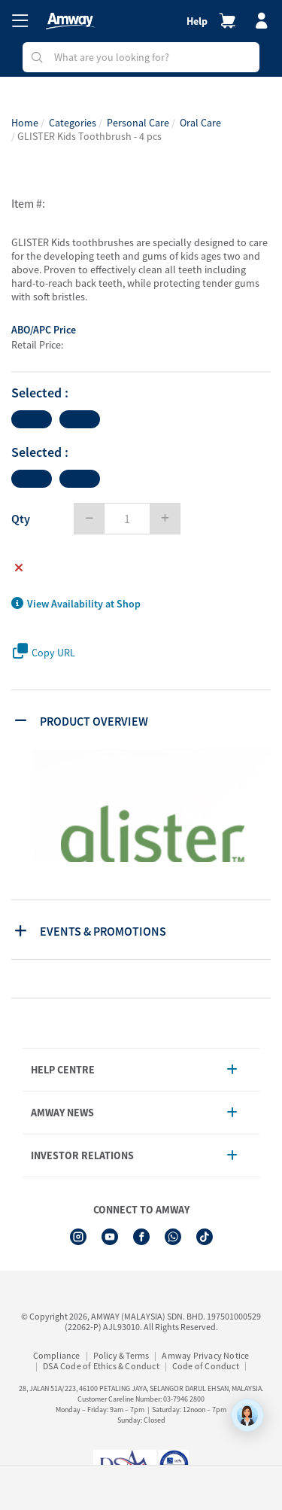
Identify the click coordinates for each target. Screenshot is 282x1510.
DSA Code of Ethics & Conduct (101, 1365)
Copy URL (44, 651)
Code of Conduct (205, 1365)
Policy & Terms (121, 1355)
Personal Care (138, 122)
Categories (72, 122)
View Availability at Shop (76, 603)
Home (24, 122)
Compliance (56, 1355)
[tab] (143, 719)
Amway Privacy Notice (205, 1355)
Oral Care (200, 122)
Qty (20, 518)
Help (197, 21)
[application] (247, 1415)
